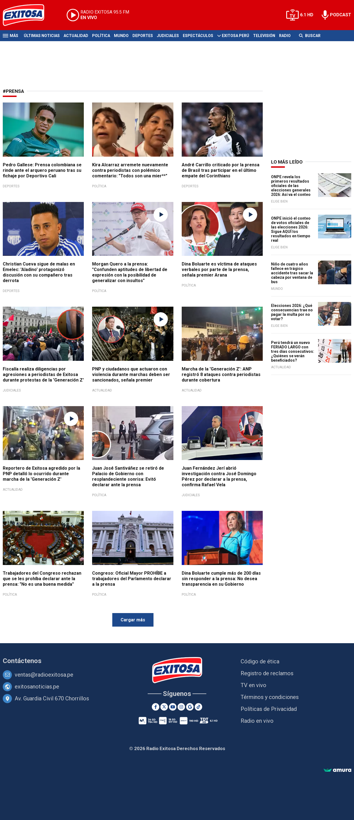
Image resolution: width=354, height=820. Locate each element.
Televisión (264, 35)
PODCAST (340, 14)
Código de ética (260, 661)
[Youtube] (172, 707)
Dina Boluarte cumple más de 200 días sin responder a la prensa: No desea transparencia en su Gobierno (221, 579)
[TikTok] (198, 707)
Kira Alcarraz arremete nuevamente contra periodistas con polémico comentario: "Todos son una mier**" (130, 170)
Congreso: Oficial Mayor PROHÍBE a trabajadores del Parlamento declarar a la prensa (131, 579)
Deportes (142, 35)
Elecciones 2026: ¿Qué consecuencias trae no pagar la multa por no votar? (292, 312)
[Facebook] (155, 707)
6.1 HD (306, 14)
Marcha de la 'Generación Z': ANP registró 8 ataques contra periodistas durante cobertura (221, 374)
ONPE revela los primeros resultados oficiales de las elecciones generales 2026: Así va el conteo (291, 186)
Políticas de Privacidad (269, 709)
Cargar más (133, 619)
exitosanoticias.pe (37, 686)
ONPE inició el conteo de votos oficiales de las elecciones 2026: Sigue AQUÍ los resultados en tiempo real (291, 229)
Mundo (121, 35)
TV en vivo (253, 685)
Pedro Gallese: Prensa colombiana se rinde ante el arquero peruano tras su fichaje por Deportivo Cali (42, 170)
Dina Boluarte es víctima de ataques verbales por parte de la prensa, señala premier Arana (219, 269)
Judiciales (168, 35)
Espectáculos (198, 35)
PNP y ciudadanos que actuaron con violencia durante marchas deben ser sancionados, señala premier (131, 374)
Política (101, 35)
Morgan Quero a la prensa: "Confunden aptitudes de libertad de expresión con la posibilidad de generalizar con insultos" (129, 272)
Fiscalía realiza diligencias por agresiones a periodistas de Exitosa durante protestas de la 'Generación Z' (43, 374)
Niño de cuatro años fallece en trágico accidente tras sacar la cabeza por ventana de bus (292, 273)
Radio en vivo (257, 721)
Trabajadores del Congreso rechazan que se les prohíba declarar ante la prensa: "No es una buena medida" (42, 579)
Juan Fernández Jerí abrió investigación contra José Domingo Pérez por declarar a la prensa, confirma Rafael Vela (219, 476)
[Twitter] (164, 707)
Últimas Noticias (42, 35)
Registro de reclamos (267, 673)
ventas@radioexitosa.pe (44, 674)
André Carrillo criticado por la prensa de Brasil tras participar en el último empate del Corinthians (220, 170)
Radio (285, 35)
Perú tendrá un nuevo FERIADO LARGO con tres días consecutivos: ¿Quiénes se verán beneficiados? (292, 351)
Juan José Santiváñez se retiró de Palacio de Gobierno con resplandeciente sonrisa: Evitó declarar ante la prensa (128, 476)
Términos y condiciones (270, 697)
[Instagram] (181, 707)
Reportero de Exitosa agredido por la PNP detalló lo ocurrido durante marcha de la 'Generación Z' (41, 474)
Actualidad (76, 35)
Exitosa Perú (235, 35)
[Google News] (190, 707)
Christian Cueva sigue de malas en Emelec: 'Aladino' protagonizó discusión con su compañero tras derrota (39, 272)
